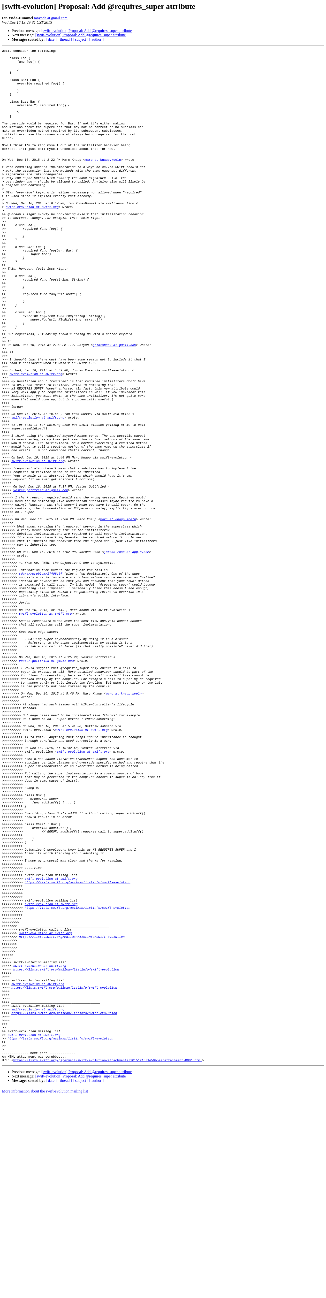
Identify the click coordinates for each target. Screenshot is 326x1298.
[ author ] (96, 39)
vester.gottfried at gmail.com (40, 578)
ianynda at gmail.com (51, 18)
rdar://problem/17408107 (40, 679)
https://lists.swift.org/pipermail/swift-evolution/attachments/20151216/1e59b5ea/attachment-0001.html (107, 1262)
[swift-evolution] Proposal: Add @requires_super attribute (86, 31)
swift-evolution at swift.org (32, 239)
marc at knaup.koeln (103, 182)
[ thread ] (65, 39)
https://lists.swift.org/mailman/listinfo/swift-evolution (77, 1049)
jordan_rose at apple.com (126, 652)
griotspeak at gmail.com (114, 404)
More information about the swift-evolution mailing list (45, 1294)
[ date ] (51, 39)
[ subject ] (80, 39)
